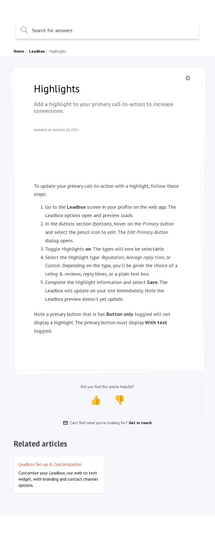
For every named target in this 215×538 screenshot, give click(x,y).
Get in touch (140, 422)
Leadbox (37, 51)
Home (19, 51)
